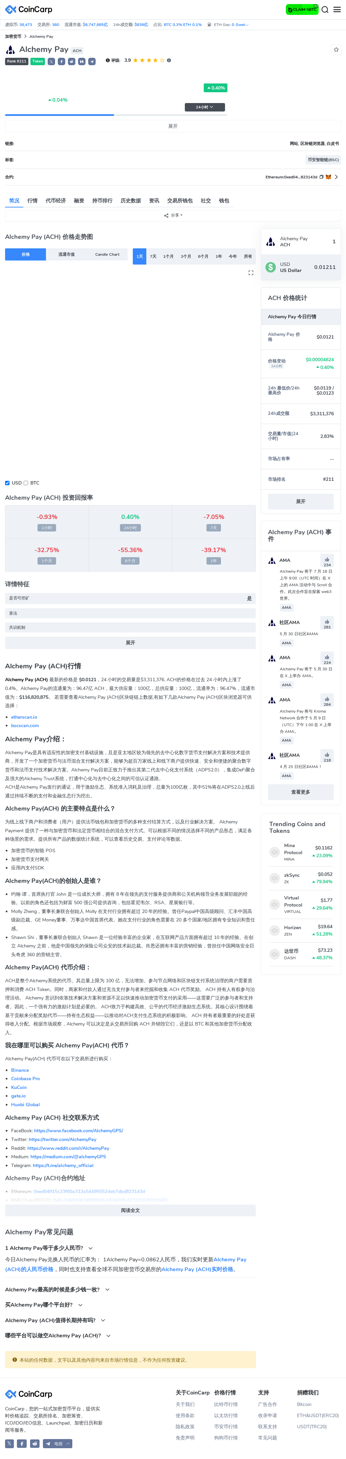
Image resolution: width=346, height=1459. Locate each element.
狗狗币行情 (226, 1438)
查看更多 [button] (300, 792)
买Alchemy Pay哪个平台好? (44, 1304)
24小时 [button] (205, 107)
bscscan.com (25, 725)
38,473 (25, 24)
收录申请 (267, 1415)
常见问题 (267, 1438)
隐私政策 (185, 1427)
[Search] (325, 10)
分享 (171, 215)
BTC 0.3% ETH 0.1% (183, 24)
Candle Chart (107, 254)
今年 (233, 256)
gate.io (18, 1096)
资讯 (154, 200)
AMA (279, 560)
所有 (248, 256)
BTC (34, 483)
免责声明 (185, 1438)
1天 (140, 256)
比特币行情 (226, 1404)
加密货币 (13, 36)
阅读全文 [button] (130, 1210)
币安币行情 (226, 1427)
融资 (79, 200)
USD (17, 483)
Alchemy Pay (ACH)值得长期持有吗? (55, 1320)
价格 (26, 254)
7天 (153, 256)
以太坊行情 (226, 1415)
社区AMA (284, 622)
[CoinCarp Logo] (30, 9)
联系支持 (267, 1427)
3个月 (186, 256)
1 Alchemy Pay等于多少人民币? (49, 1248)
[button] (61, 61)
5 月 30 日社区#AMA (299, 634)
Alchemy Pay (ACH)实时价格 (197, 1269)
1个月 (168, 256)
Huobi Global (25, 1105)
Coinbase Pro (25, 1078)
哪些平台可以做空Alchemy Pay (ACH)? (58, 1335)
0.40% (215, 88)
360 (55, 24)
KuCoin (19, 1087)
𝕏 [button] (51, 62)
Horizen (292, 927)
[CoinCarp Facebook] (22, 1443)
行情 (32, 200)
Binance (20, 1070)
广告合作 (267, 1404)
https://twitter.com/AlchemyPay (62, 1139)
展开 (173, 126)
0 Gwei (240, 24)
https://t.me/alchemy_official (63, 1165)
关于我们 (185, 1404)
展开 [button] (300, 501)
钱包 (224, 200)
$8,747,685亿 (95, 24)
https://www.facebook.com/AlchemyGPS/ (78, 1131)
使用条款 (185, 1415)
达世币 (291, 951)
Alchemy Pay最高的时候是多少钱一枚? (57, 1289)
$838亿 (141, 24)
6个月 (203, 256)
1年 (219, 256)
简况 (14, 200)
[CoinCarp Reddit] (35, 1443)
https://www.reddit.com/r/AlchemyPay (68, 1148)
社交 (206, 200)
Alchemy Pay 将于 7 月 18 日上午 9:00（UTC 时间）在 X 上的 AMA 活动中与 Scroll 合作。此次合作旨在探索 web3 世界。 (306, 585)
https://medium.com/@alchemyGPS (68, 1157)
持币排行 (102, 200)
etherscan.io (24, 717)
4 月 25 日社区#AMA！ (301, 766)
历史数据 (131, 200)
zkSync (292, 875)
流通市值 (66, 254)
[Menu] (337, 10)
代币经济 (56, 200)
